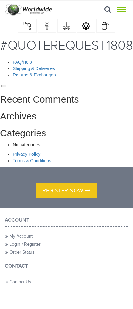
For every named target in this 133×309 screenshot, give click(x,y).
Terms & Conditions (32, 160)
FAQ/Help (22, 62)
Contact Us (20, 281)
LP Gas (105, 26)
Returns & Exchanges (34, 74)
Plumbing (27, 26)
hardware (86, 26)
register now (66, 190)
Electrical (47, 26)
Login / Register (25, 244)
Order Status (22, 252)
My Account (21, 236)
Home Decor (66, 26)
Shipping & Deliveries (34, 68)
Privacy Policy (26, 154)
